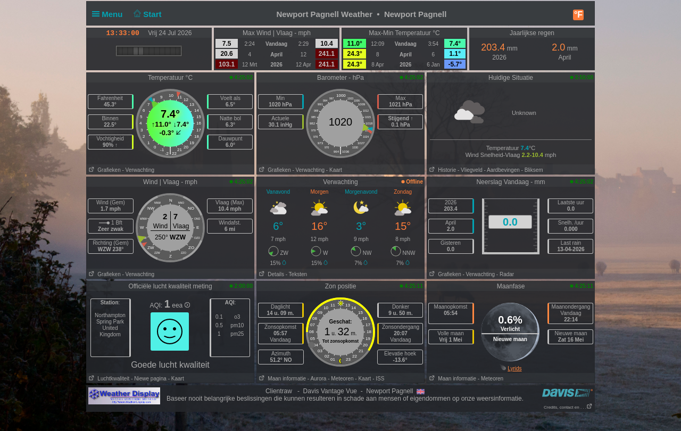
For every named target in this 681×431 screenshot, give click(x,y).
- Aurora (317, 379)
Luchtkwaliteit (108, 379)
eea (180, 305)
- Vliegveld (470, 170)
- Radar (505, 274)
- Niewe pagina (149, 379)
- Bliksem (532, 170)
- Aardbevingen (502, 170)
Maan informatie (281, 379)
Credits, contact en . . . (568, 407)
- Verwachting (138, 170)
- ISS (378, 379)
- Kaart (334, 170)
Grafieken (104, 170)
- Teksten (296, 274)
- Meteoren (340, 379)
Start (146, 14)
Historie (441, 170)
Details (270, 274)
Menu (109, 14)
